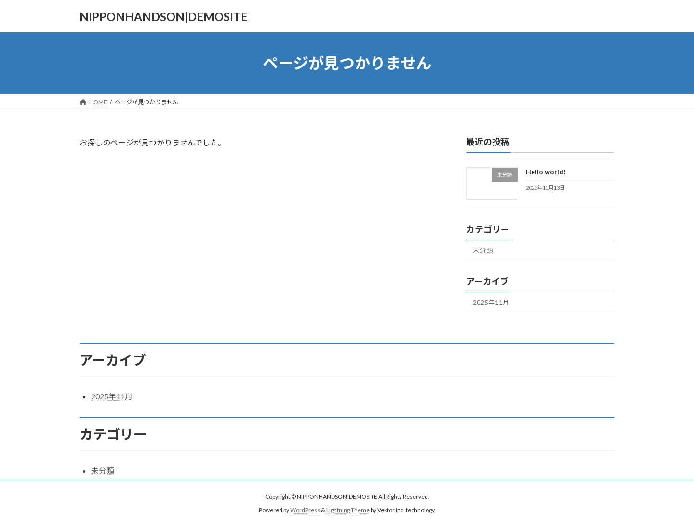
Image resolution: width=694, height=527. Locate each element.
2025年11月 (491, 302)
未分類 (483, 250)
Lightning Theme (348, 510)
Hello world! (546, 172)
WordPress (305, 510)
